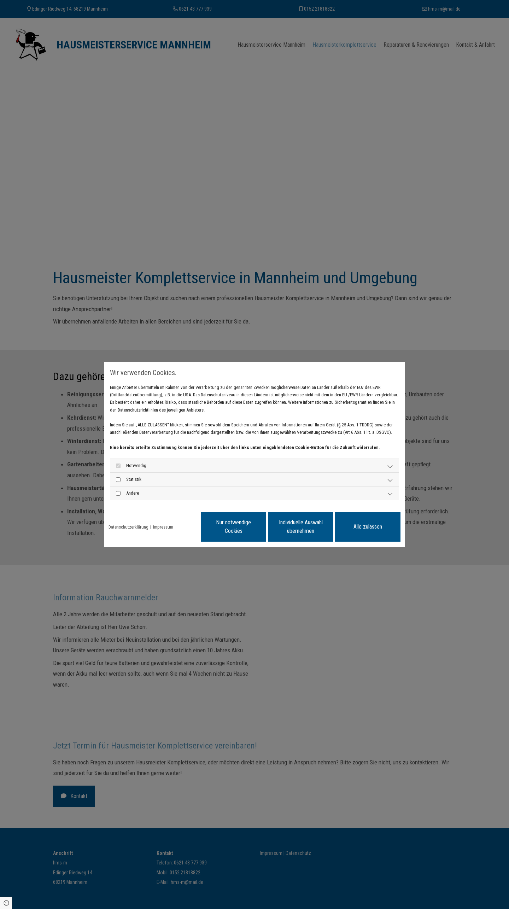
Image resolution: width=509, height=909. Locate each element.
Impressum (163, 527)
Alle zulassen (367, 526)
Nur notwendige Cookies (233, 526)
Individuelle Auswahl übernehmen (301, 526)
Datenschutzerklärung (128, 527)
